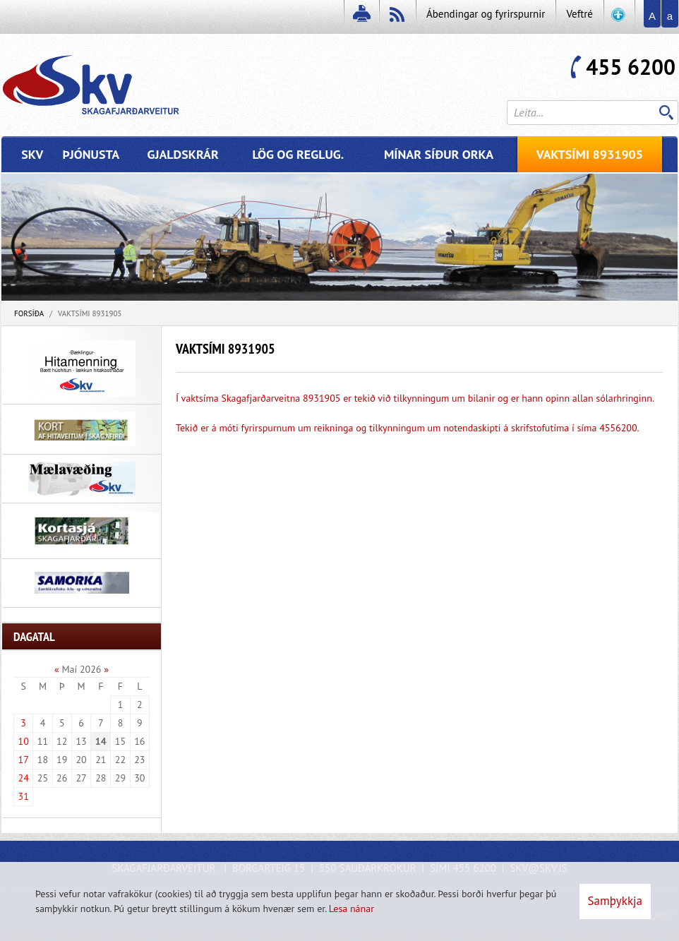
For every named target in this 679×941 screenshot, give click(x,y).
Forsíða (29, 313)
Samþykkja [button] (615, 901)
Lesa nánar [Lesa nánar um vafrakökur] (351, 908)
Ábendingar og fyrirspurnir (485, 13)
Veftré (579, 13)
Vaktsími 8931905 (90, 313)
